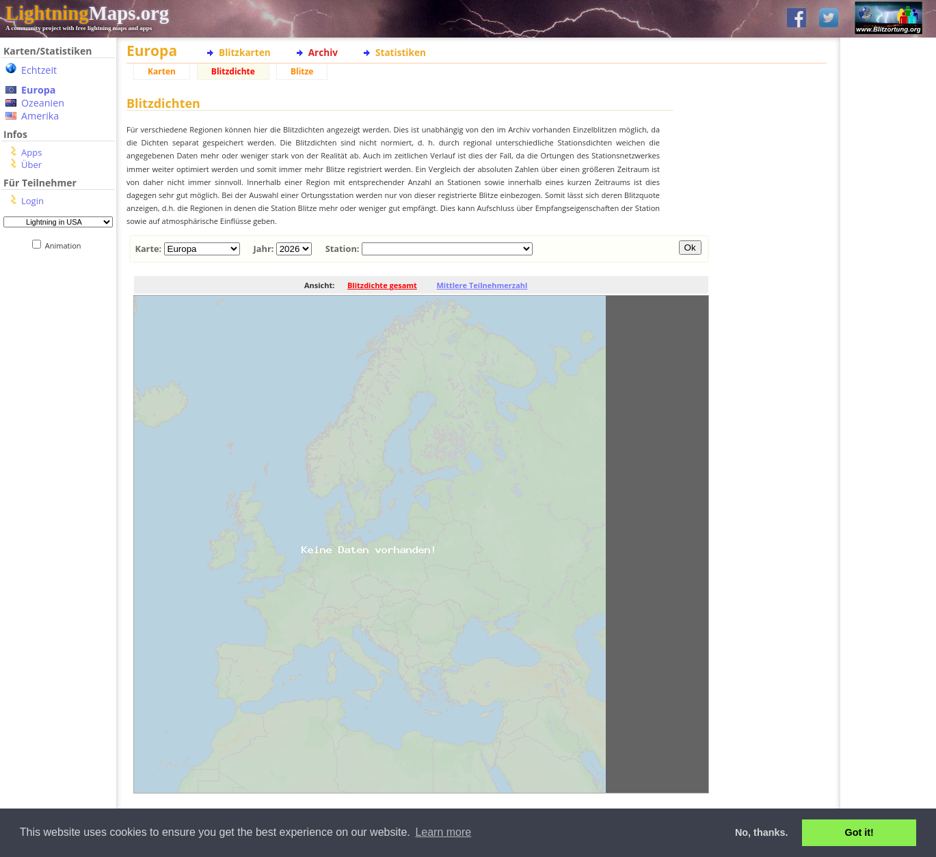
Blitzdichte (233, 71)
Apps (31, 152)
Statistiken (400, 52)
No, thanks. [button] (761, 832)
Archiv (323, 52)
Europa (38, 89)
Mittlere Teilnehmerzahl (481, 285)
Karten (162, 71)
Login (32, 201)
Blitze (302, 71)
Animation (66, 245)
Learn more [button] (443, 832)
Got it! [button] (859, 832)
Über (31, 164)
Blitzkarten (245, 52)
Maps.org (87, 13)
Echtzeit (39, 70)
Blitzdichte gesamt (382, 285)
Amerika (40, 115)
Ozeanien (42, 102)
